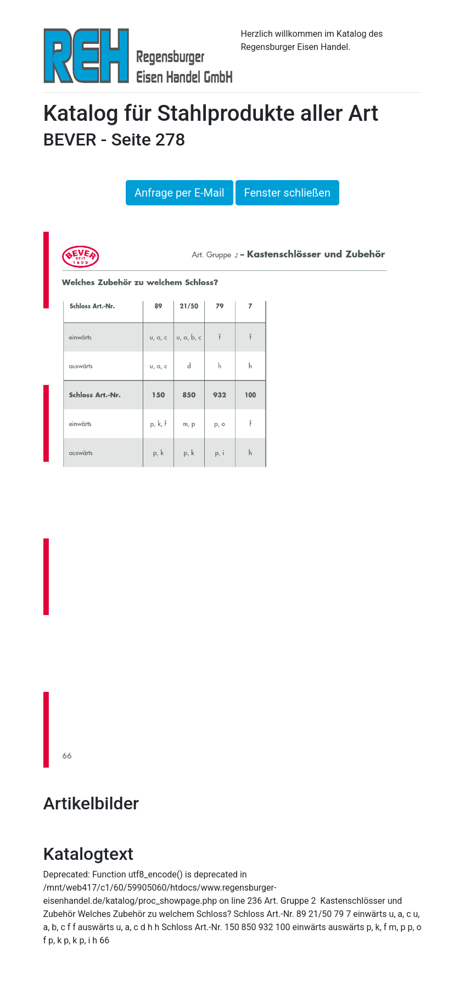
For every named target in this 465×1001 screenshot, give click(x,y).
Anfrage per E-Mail (180, 192)
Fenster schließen (287, 192)
